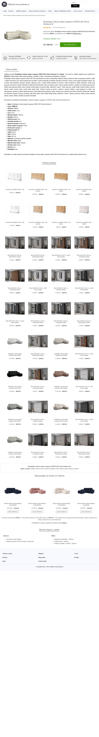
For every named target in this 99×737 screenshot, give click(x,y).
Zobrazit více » (77, 33)
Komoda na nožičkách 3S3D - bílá (15, 189)
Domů (5, 11)
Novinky (5, 557)
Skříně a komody (21, 11)
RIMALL (52, 33)
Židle (50, 11)
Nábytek (13, 15)
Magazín (41, 553)
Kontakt (76, 557)
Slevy (4, 561)
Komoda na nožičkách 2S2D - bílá (15, 222)
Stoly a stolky (77, 11)
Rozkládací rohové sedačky (56, 468)
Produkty (9, 15)
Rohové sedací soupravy (42, 468)
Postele (10, 11)
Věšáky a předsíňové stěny (62, 11)
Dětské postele (90, 11)
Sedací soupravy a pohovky (37, 11)
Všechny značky (7, 553)
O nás (76, 553)
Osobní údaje (42, 561)
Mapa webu (41, 557)
